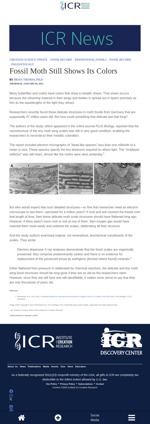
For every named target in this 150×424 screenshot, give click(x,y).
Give (63, 366)
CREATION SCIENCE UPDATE (28, 59)
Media (46, 366)
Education (80, 366)
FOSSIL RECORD (61, 59)
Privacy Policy (67, 384)
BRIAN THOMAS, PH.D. (28, 79)
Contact (100, 384)
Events (55, 366)
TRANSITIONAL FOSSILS (91, 59)
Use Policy (51, 384)
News (23, 366)
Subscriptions (85, 384)
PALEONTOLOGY (23, 64)
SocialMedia (95, 418)
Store (70, 366)
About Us (12, 366)
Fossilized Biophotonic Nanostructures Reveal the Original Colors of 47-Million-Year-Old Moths (77, 297)
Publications (34, 366)
